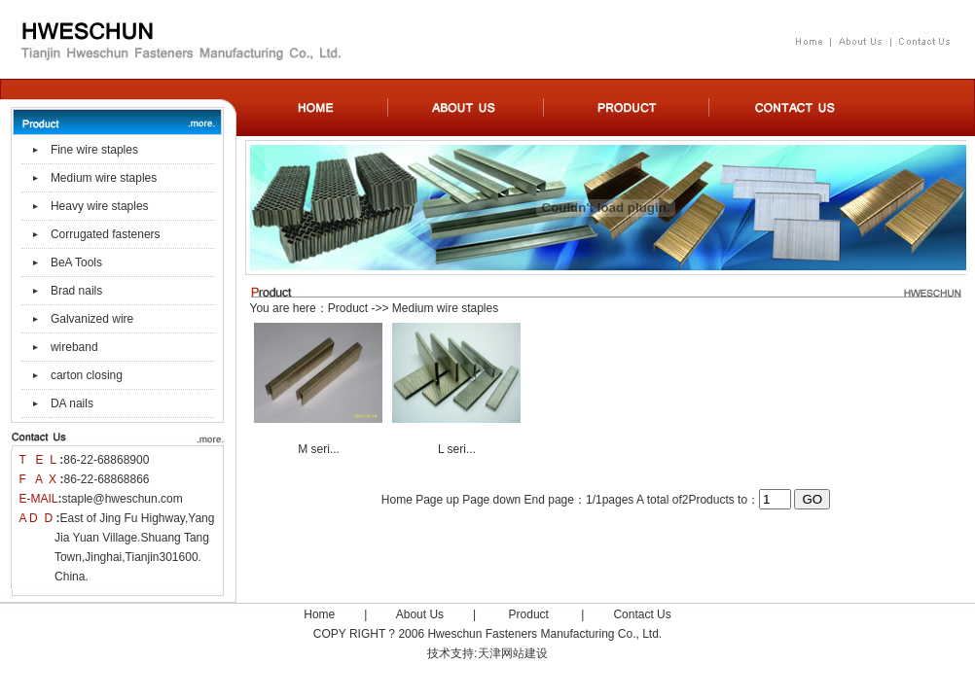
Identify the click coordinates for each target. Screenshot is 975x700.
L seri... (457, 449)
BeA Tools (76, 262)
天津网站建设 (513, 653)
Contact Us (641, 614)
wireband (74, 347)
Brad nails (76, 291)
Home (319, 614)
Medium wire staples (104, 178)
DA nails (72, 403)
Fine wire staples (94, 150)
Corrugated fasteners (106, 234)
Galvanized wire (92, 319)
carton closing (87, 375)
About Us (420, 614)
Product (348, 308)
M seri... (319, 449)
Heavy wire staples (100, 206)
